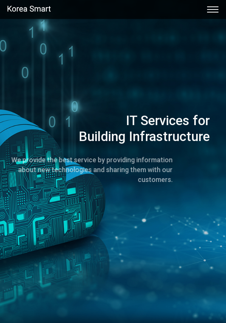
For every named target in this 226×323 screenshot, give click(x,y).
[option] (113, 161)
